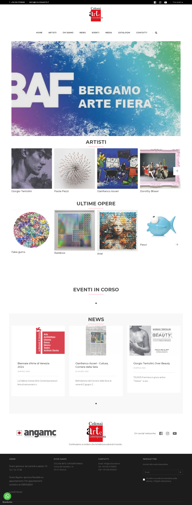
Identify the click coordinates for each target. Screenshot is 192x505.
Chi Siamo (68, 29)
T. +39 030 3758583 (17, 2)
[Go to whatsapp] (7, 496)
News (83, 29)
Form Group (178, 500)
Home (40, 29)
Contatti (142, 29)
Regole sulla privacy (162, 473)
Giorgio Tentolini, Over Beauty (151, 355)
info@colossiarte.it (39, 2)
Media (109, 29)
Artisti (53, 29)
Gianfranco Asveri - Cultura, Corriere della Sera (91, 357)
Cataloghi (124, 29)
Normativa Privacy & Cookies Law (66, 500)
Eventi (96, 29)
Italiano (177, 2)
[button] (177, 163)
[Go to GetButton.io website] (7, 502)
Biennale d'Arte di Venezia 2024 (33, 357)
